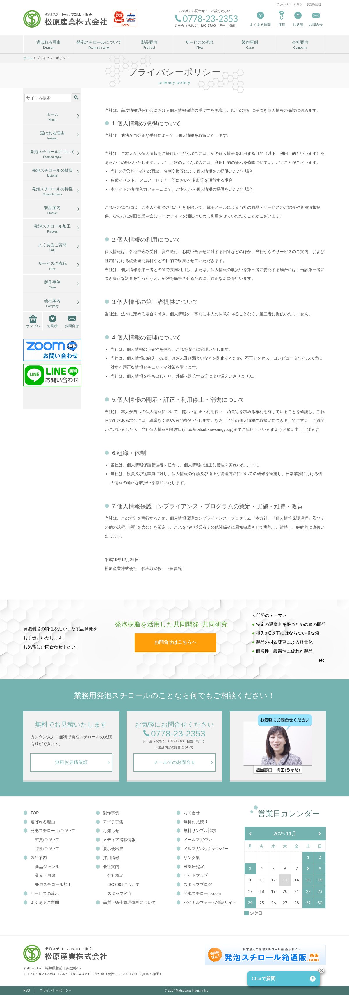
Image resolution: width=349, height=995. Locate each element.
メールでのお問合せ (174, 762)
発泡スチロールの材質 (52, 173)
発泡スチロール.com (198, 893)
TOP (31, 812)
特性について (47, 848)
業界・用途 (45, 875)
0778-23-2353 (174, 733)
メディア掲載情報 (116, 839)
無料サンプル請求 (196, 830)
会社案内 (300, 45)
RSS (26, 990)
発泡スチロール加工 (52, 229)
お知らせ (107, 830)
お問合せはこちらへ (175, 642)
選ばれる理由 (49, 45)
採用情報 (107, 857)
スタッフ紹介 (119, 893)
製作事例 (250, 45)
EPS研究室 (190, 866)
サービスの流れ (199, 45)
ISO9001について (123, 884)
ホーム (52, 117)
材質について (47, 839)
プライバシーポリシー (56, 990)
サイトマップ (192, 875)
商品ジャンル (47, 866)
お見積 (298, 18)
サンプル (33, 326)
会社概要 (115, 875)
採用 (282, 18)
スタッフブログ (194, 884)
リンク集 (188, 857)
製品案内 (149, 45)
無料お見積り (192, 821)
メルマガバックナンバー (202, 848)
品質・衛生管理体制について (126, 902)
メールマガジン (194, 839)
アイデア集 (109, 821)
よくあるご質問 (52, 247)
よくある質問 (260, 18)
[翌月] (320, 834)
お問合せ (72, 326)
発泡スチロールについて (99, 45)
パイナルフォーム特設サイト (206, 902)
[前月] (250, 834)
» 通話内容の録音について (174, 747)
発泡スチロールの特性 (52, 191)
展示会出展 (109, 848)
